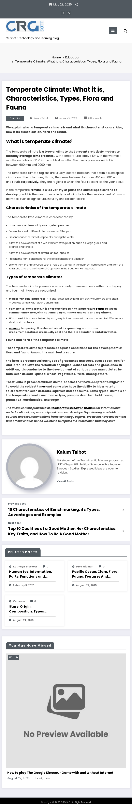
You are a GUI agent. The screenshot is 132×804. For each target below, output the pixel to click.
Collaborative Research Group (71, 408)
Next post (14, 520)
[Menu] (112, 30)
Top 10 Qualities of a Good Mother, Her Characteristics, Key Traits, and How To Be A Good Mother (61, 528)
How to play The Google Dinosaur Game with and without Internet (60, 768)
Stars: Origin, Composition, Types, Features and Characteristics (27, 604)
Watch (13, 653)
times (41, 386)
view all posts (65, 480)
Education (15, 117)
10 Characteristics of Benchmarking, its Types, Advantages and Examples (59, 511)
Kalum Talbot (41, 117)
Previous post (17, 503)
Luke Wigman (84, 562)
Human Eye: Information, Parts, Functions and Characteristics (30, 570)
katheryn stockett (25, 562)
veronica (19, 597)
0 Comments (95, 117)
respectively (29, 181)
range (100, 308)
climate (36, 190)
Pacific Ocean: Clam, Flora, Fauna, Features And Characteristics (95, 570)
